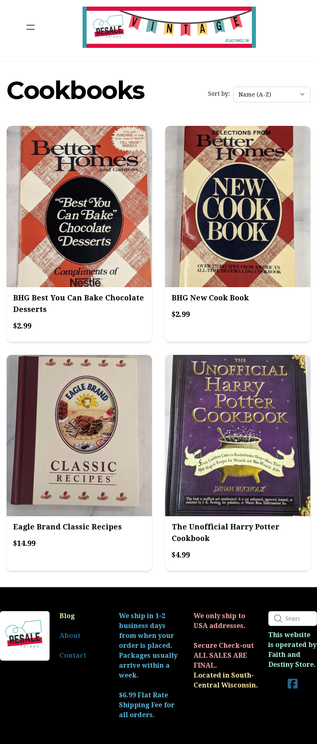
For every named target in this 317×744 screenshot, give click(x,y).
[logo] (169, 27)
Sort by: (219, 93)
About (69, 636)
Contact (72, 655)
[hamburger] (30, 27)
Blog (67, 616)
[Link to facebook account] (293, 683)
